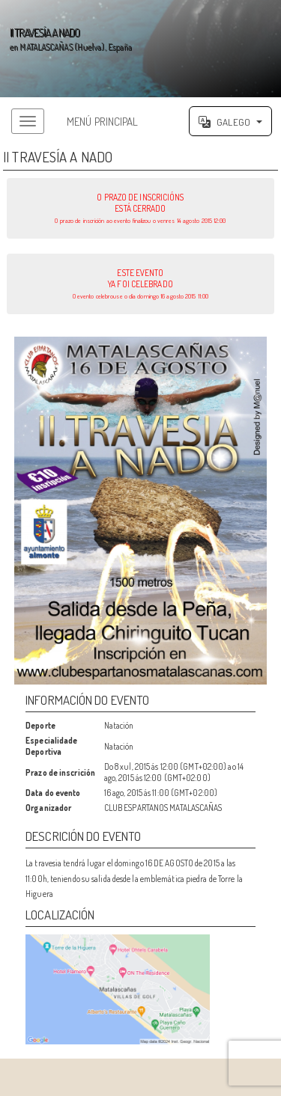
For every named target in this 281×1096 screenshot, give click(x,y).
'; (140, 48)
